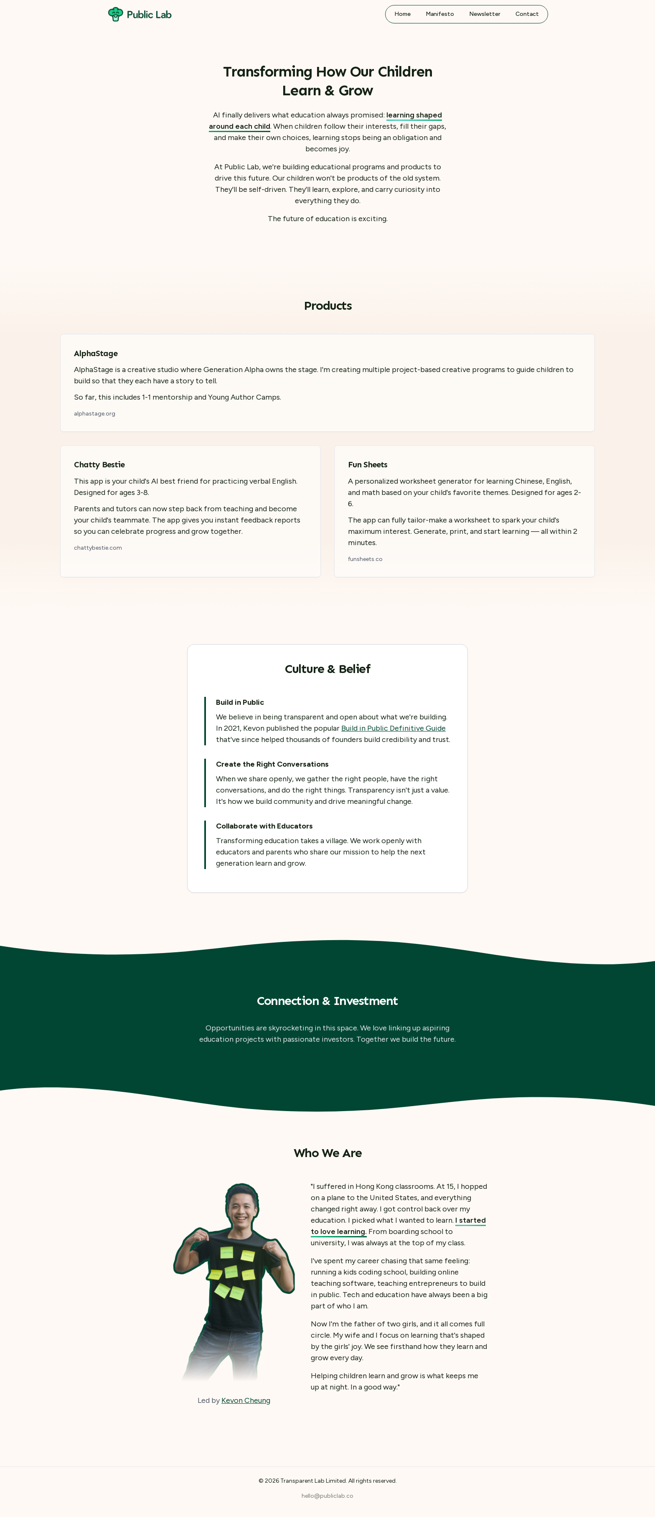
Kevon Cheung (245, 1400)
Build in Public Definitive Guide (393, 728)
